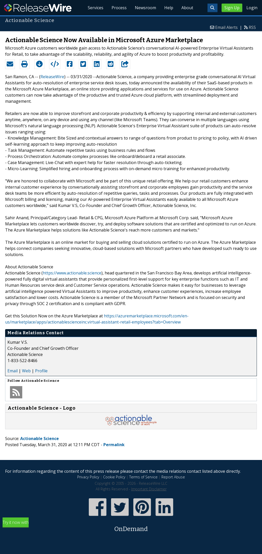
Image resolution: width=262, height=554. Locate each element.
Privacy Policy (88, 477)
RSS (252, 27)
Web (26, 371)
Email (12, 371)
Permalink (114, 444)
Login (251, 7)
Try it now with (131, 527)
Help (168, 7)
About (187, 7)
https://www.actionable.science (72, 273)
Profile (41, 371)
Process (119, 7)
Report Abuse (173, 477)
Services (95, 7)
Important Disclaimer (149, 489)
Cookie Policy (114, 477)
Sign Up (231, 7)
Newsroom (145, 7)
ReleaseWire (38, 8)
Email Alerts (226, 27)
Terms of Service (143, 477)
